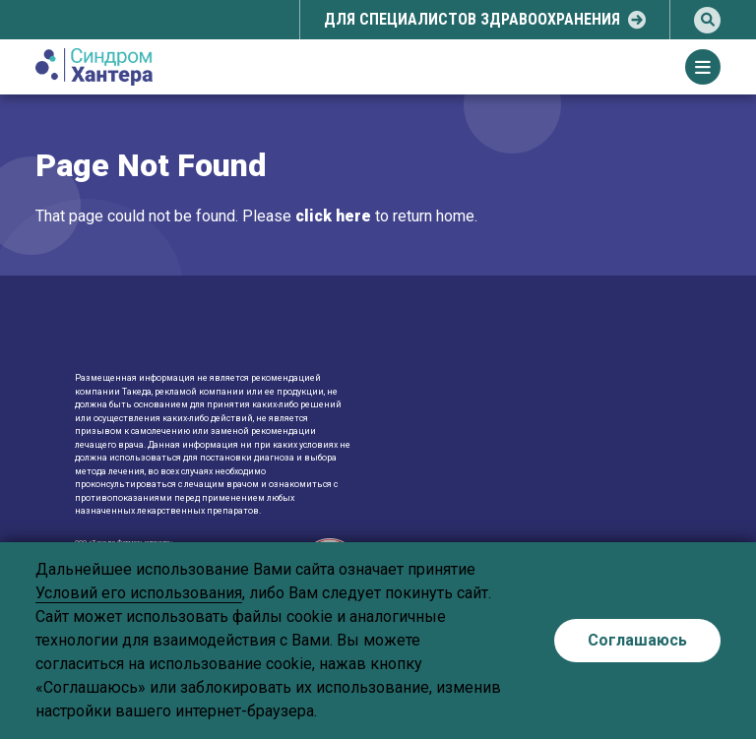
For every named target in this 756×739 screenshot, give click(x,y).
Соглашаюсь (637, 640)
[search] (707, 20)
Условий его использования (138, 593)
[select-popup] (485, 20)
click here (333, 216)
